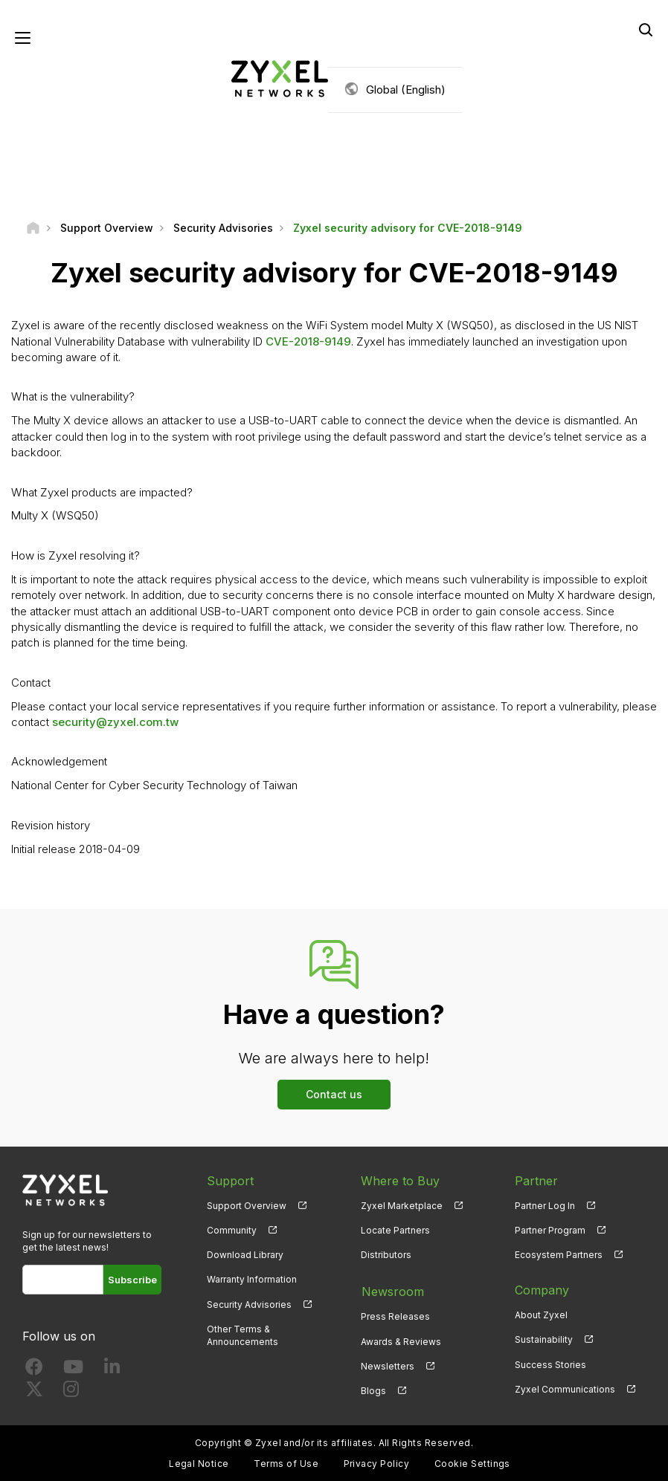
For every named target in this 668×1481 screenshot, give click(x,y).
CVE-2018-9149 (308, 341)
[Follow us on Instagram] (71, 1393)
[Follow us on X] (34, 1393)
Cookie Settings (472, 1462)
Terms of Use (286, 1462)
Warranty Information (252, 1280)
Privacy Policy (377, 1462)
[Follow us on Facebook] (34, 1370)
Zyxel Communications (565, 1389)
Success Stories (550, 1364)
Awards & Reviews (401, 1340)
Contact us (334, 1095)
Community (232, 1231)
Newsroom (392, 1290)
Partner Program (550, 1231)
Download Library (245, 1255)
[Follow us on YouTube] (73, 1370)
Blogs (373, 1389)
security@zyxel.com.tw (115, 723)
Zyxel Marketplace (402, 1206)
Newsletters (387, 1364)
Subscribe (132, 1280)
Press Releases (395, 1315)
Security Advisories (249, 1304)
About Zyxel (541, 1315)
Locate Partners (395, 1231)
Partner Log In (545, 1206)
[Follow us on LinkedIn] (112, 1370)
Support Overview (246, 1206)
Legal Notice (199, 1462)
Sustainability (544, 1340)
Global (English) (406, 89)
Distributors (386, 1255)
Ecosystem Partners (559, 1255)
